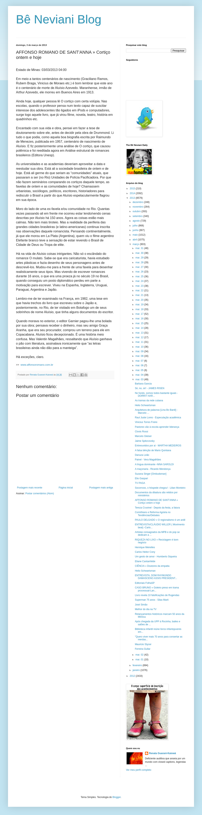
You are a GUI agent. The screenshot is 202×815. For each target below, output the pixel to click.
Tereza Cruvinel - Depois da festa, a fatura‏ (157, 507)
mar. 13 (139, 332)
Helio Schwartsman (145, 405)
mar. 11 (139, 342)
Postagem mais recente (29, 487)
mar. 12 (139, 337)
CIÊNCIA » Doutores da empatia (152, 566)
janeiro (136, 670)
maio (135, 234)
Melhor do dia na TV (145, 609)
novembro (138, 206)
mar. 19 (139, 304)
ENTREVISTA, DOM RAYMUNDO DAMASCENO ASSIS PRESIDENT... (156, 577)
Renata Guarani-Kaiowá (162, 753)
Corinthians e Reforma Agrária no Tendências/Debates (152, 513)
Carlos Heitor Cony (145, 552)
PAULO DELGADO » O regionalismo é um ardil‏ (160, 519)
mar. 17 (139, 314)
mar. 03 (139, 379)
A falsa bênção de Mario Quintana (153, 450)
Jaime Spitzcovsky (145, 441)
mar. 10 (139, 346)
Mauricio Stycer (143, 644)
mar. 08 (139, 356)
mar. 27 (139, 267)
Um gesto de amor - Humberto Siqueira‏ (156, 556)
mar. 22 (139, 290)
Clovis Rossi (141, 431)
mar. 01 (139, 659)
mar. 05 (139, 370)
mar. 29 (139, 257)
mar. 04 (139, 374)
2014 (133, 193)
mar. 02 (139, 654)
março (136, 244)
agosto (136, 220)
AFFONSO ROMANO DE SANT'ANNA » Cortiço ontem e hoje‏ (156, 501)
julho (135, 225)
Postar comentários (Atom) (39, 493)
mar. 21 (139, 295)
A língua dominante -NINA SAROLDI (154, 464)
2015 (133, 188)
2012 (133, 676)
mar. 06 (139, 365)
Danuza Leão (142, 455)
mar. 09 (139, 351)
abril (135, 239)
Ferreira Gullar (142, 649)
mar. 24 (139, 281)
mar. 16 (139, 318)
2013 (133, 198)
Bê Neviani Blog (58, 19)
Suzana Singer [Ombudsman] (150, 473)
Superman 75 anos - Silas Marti (151, 599)
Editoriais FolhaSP (145, 583)
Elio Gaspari (141, 478)
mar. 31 (139, 248)
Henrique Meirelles (145, 547)
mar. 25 (139, 276)
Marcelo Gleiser (143, 436)
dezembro (138, 202)
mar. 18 (139, 309)
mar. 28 (139, 262)
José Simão (141, 604)
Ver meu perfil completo (138, 770)
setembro (138, 216)
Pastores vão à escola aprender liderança (157, 427)
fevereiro (138, 665)
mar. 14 (139, 328)
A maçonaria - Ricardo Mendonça (152, 469)
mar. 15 (139, 323)
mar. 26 (139, 271)
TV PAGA (140, 483)
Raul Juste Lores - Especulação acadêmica (158, 417)
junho (136, 230)
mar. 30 (139, 253)
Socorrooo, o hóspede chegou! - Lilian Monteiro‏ (160, 487)
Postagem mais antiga (101, 487)
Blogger (117, 797)
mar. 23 (139, 285)
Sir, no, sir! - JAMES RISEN (149, 388)
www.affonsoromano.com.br (37, 364)
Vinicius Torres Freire (146, 422)
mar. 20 (139, 300)
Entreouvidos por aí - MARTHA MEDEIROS (158, 445)
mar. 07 (139, 360)
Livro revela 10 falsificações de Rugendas (157, 595)
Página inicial (66, 487)
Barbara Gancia (143, 383)
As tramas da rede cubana (149, 400)
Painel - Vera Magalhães (148, 459)
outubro (137, 211)
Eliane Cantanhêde (145, 561)
